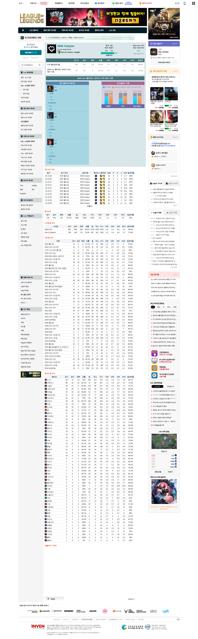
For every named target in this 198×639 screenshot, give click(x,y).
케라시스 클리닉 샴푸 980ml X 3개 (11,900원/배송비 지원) (164, 283)
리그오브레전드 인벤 (33, 38)
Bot (33, 189)
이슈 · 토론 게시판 (27, 153)
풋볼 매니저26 (25, 367)
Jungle (34, 185)
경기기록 (24, 221)
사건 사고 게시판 (26, 158)
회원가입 (25, 58)
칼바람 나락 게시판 (27, 174)
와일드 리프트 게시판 (28, 166)
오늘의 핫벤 (24, 286)
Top (21, 185)
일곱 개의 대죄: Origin (28, 351)
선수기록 (24, 225)
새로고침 (173, 176)
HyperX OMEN (26, 343)
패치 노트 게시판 (26, 117)
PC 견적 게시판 (26, 299)
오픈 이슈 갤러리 (26, 282)
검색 (39, 65)
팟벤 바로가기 (25, 314)
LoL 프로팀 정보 (26, 245)
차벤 (22, 322)
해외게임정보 (25, 335)
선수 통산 (24, 233)
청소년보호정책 (101, 619)
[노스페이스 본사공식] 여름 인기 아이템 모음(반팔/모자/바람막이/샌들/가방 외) (164, 279)
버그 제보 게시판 (26, 130)
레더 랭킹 (24, 241)
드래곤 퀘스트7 (26, 363)
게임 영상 (24, 339)
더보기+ (175, 43)
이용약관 (75, 619)
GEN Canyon (85, 176)
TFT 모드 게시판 (26, 170)
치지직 (23, 318)
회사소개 (56, 619)
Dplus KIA (48, 229)
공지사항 (140, 619)
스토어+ (175, 71)
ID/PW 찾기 (35, 58)
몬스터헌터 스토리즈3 (28, 355)
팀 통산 (23, 229)
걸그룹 (23, 326)
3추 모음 (25, 90)
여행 (22, 331)
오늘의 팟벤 (24, 291)
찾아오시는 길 (130, 619)
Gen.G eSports (50, 232)
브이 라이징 (24, 347)
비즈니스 (66, 619)
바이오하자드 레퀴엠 (27, 359)
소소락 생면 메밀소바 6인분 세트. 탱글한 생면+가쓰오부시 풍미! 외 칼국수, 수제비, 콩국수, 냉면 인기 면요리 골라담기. (164, 295)
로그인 (177, 3)
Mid (21, 189)
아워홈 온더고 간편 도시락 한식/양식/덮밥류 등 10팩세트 (164, 291)
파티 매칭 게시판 (26, 162)
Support (23, 193)
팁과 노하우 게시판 (27, 113)
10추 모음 (25, 94)
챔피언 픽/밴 (25, 237)
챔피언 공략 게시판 (27, 126)
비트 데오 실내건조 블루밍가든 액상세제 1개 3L (164, 287)
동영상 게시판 (25, 209)
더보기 (89, 206)
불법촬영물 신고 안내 (115, 619)
